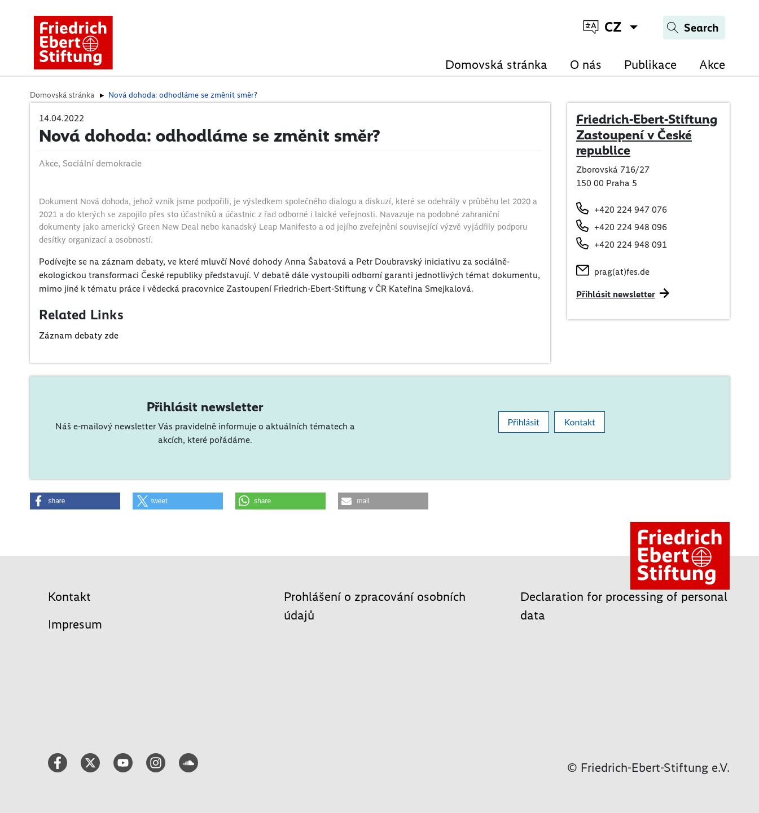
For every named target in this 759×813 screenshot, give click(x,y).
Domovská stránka (496, 64)
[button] (75, 501)
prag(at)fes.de (622, 271)
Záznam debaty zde (79, 335)
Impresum (75, 624)
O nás (586, 64)
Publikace (650, 64)
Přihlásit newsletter (615, 294)
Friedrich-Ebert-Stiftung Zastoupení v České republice (646, 134)
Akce (712, 64)
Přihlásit (523, 421)
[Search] (694, 27)
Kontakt (579, 421)
